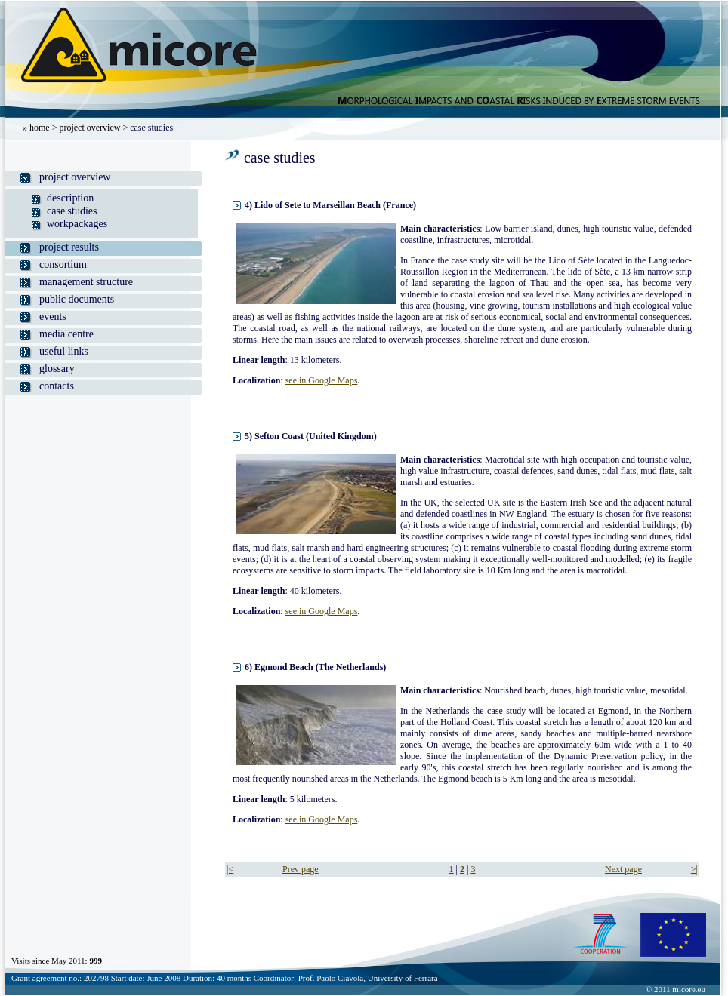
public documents (76, 299)
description (70, 198)
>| (694, 869)
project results (69, 247)
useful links (63, 351)
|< (230, 869)
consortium (63, 264)
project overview (89, 127)
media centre (66, 334)
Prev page (300, 869)
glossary (57, 368)
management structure (86, 281)
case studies (72, 211)
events (52, 316)
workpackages (77, 223)
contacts (56, 386)
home (39, 127)
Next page (623, 869)
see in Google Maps (321, 380)
